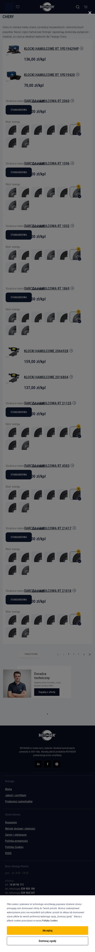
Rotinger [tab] (10, 781)
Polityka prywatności (16, 841)
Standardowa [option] (19, 537)
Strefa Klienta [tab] (12, 814)
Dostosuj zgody (47, 941)
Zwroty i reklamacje (16, 834)
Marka (8, 789)
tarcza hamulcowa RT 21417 (47, 528)
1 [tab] (47, 714)
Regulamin (11, 822)
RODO (8, 853)
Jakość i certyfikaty (15, 795)
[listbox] (47, 538)
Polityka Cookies (14, 847)
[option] (11, 556)
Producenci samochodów (18, 801)
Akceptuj (47, 930)
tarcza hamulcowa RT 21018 (47, 591)
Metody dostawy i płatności (20, 828)
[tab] (47, 882)
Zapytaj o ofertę (46, 692)
